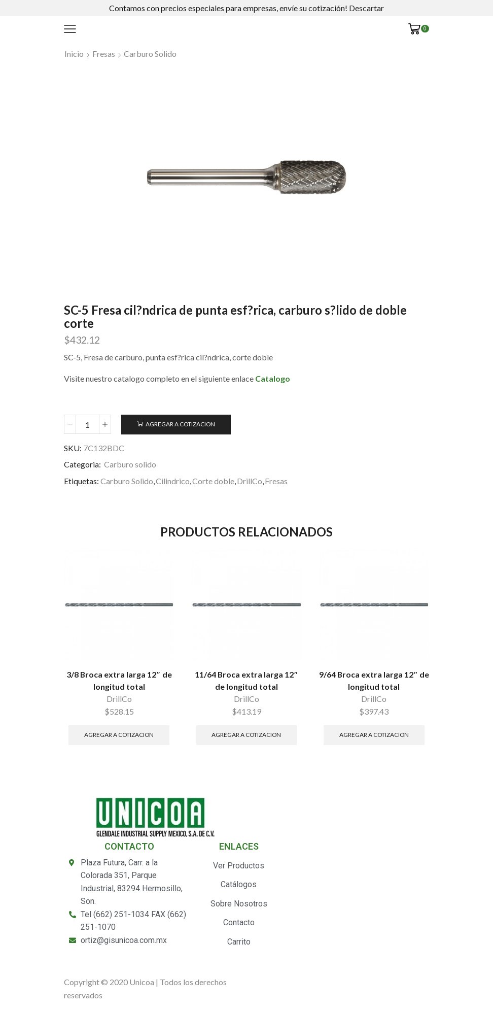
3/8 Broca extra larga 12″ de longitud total (119, 680)
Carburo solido (150, 53)
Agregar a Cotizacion (180, 424)
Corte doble (213, 481)
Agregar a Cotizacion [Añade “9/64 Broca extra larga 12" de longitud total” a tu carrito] (374, 734)
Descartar (366, 8)
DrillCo (249, 481)
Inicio (74, 53)
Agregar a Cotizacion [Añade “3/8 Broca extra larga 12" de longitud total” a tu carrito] (119, 734)
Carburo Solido (126, 481)
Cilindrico (173, 481)
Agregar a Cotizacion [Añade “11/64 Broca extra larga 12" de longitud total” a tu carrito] (246, 734)
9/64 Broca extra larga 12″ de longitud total (374, 680)
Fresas (103, 53)
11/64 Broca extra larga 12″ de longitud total (246, 680)
